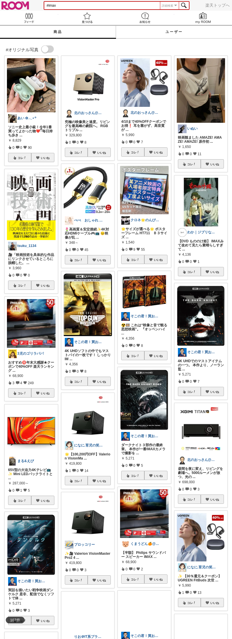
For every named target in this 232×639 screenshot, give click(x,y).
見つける (87, 18)
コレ (22, 157)
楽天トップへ (217, 5)
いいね (45, 157)
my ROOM (203, 18)
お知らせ (145, 18)
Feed (29, 18)
